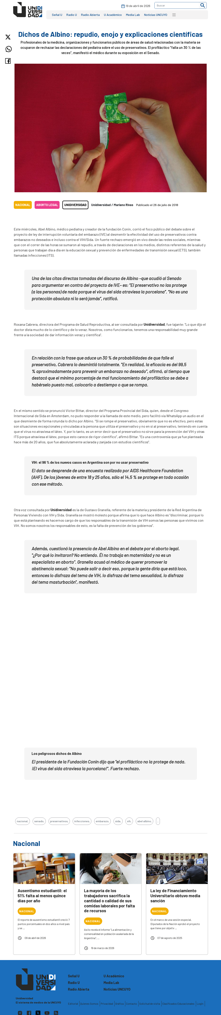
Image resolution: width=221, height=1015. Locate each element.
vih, (129, 821)
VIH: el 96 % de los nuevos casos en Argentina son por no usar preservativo (90, 462)
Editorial (73, 1003)
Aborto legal (47, 205)
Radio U (71, 15)
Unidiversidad (75, 205)
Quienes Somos (89, 1003)
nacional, (22, 821)
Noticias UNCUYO (155, 15)
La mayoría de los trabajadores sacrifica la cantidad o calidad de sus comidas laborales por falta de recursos (109, 900)
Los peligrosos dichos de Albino (57, 753)
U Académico (113, 15)
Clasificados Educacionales (178, 1003)
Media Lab (133, 15)
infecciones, (82, 821)
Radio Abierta (90, 15)
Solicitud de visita (149, 1003)
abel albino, (144, 821)
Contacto (131, 1003)
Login (200, 1003)
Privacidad (107, 1003)
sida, (118, 821)
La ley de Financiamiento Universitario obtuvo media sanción (175, 895)
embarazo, (102, 821)
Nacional (22, 205)
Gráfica (119, 1003)
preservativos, (59, 821)
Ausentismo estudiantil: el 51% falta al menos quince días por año (42, 895)
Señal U (57, 15)
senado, (39, 821)
